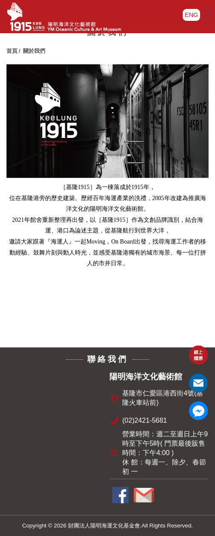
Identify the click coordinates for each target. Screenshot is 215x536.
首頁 (11, 51)
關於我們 (34, 51)
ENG (191, 14)
